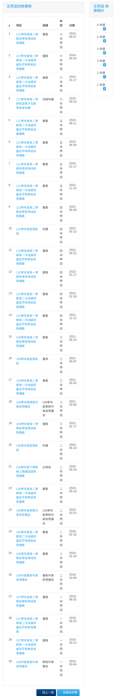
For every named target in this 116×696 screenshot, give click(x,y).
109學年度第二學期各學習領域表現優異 (27, 342)
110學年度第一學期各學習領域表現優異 (27, 277)
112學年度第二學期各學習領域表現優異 (27, 39)
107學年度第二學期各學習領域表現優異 (27, 601)
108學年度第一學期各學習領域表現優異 (27, 558)
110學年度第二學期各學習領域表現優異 (27, 212)
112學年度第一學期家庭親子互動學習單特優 (27, 103)
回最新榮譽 (68, 692)
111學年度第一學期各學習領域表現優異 (27, 168)
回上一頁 (46, 692)
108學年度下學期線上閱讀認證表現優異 (27, 471)
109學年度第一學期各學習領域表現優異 (27, 428)
